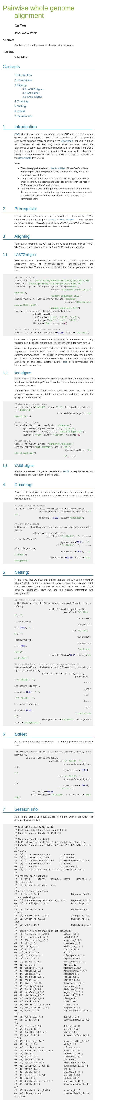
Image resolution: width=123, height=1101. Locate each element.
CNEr (17, 134)
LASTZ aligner (33, 89)
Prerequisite (23, 80)
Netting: (20, 106)
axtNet (19, 111)
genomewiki (24, 158)
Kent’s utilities (58, 168)
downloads (67, 141)
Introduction (23, 75)
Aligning (20, 85)
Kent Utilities (67, 219)
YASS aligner (32, 96)
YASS (66, 471)
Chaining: (21, 101)
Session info (23, 116)
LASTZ (52, 219)
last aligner (30, 93)
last (65, 362)
